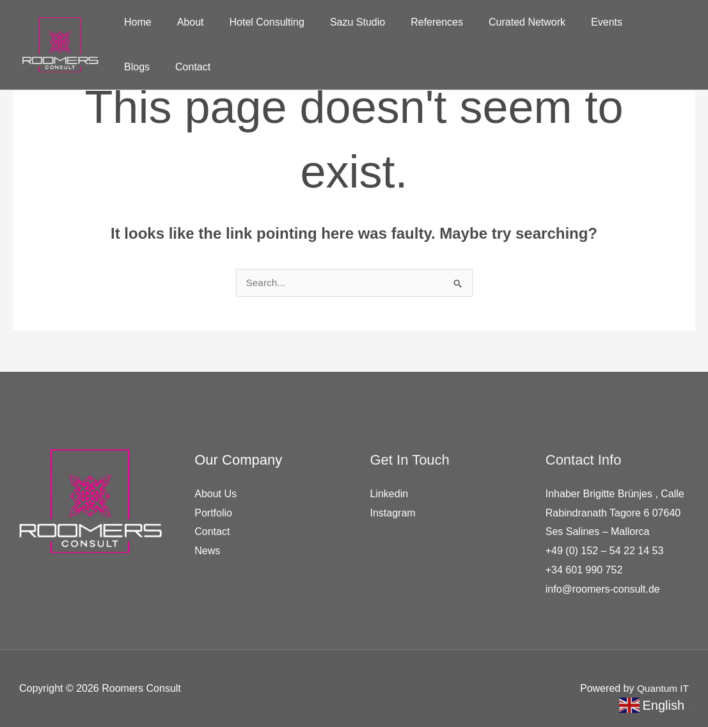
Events (573, 22)
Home (135, 22)
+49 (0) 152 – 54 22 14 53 (605, 550)
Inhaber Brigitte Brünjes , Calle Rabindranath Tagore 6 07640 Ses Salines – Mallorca (615, 512)
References (414, 22)
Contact (139, 66)
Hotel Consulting (254, 22)
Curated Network (498, 22)
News (207, 550)
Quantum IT (662, 688)
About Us (215, 493)
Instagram (393, 512)
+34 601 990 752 (584, 569)
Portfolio (213, 512)
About (182, 22)
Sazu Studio (339, 22)
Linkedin (389, 493)
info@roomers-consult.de (603, 589)
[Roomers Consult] (60, 43)
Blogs (622, 22)
